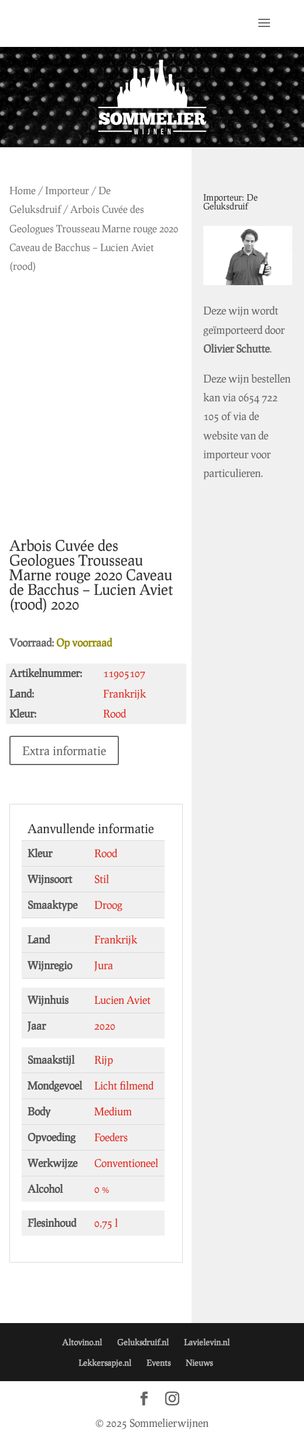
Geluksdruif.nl (143, 1342)
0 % (102, 1188)
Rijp (103, 1059)
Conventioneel (126, 1162)
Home (22, 190)
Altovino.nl (82, 1342)
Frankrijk (115, 939)
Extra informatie (64, 750)
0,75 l (106, 1222)
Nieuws (199, 1363)
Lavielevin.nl (207, 1342)
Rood (105, 853)
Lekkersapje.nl (104, 1363)
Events (158, 1363)
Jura (103, 965)
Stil (101, 878)
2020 (104, 1025)
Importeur (67, 190)
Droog (108, 904)
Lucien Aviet (122, 999)
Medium (113, 1111)
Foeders (111, 1137)
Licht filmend (123, 1085)
